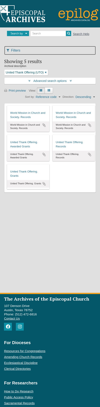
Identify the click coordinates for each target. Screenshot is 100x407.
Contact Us (12, 318)
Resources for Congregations (24, 351)
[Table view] (49, 90)
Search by (17, 33)
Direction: (68, 96)
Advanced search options (50, 81)
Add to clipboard (44, 125)
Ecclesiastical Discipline (21, 363)
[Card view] (41, 90)
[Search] (51, 33)
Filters (13, 50)
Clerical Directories (17, 368)
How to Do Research (18, 391)
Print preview (15, 90)
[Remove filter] (46, 72)
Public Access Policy (18, 397)
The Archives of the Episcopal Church (46, 299)
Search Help (81, 34)
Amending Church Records (23, 357)
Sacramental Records (19, 403)
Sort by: (30, 96)
